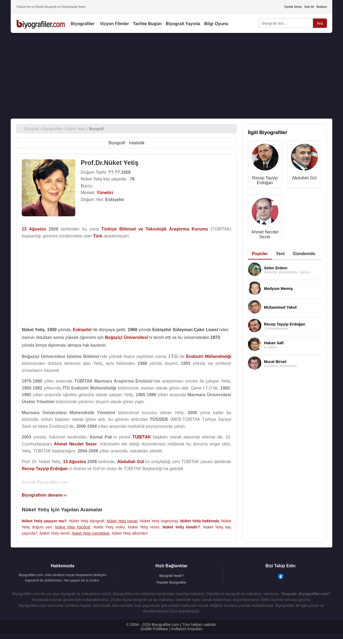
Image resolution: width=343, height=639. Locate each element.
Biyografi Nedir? (171, 576)
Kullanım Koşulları (186, 629)
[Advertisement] (171, 75)
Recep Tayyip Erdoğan (265, 180)
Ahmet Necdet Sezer (264, 234)
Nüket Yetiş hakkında (199, 521)
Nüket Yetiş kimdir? (181, 527)
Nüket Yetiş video (109, 527)
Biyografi (116, 143)
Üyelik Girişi (293, 6)
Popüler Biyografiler (171, 582)
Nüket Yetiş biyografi (86, 521)
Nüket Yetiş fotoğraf (72, 527)
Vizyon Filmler (114, 23)
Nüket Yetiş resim (143, 527)
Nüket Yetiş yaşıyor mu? (44, 521)
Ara (320, 23)
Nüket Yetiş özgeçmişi (159, 521)
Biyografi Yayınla (183, 23)
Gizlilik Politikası (154, 629)
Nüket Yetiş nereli (54, 533)
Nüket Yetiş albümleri (130, 533)
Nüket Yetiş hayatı (122, 521)
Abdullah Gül (304, 178)
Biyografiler (83, 23)
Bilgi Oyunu (216, 23)
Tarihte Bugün (147, 23)
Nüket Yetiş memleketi (91, 533)
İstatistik (137, 143)
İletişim (321, 6)
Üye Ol (309, 6)
